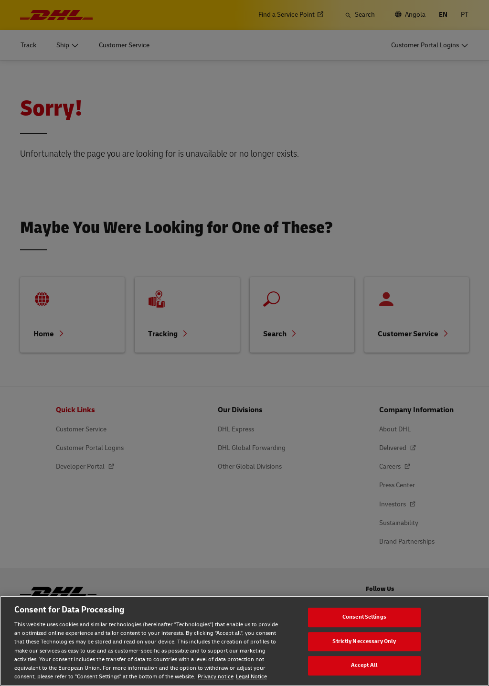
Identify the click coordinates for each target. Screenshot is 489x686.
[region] (244, 641)
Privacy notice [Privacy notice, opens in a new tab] (216, 676)
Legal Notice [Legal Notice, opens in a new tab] (251, 676)
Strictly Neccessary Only (364, 641)
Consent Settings (364, 617)
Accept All (364, 665)
